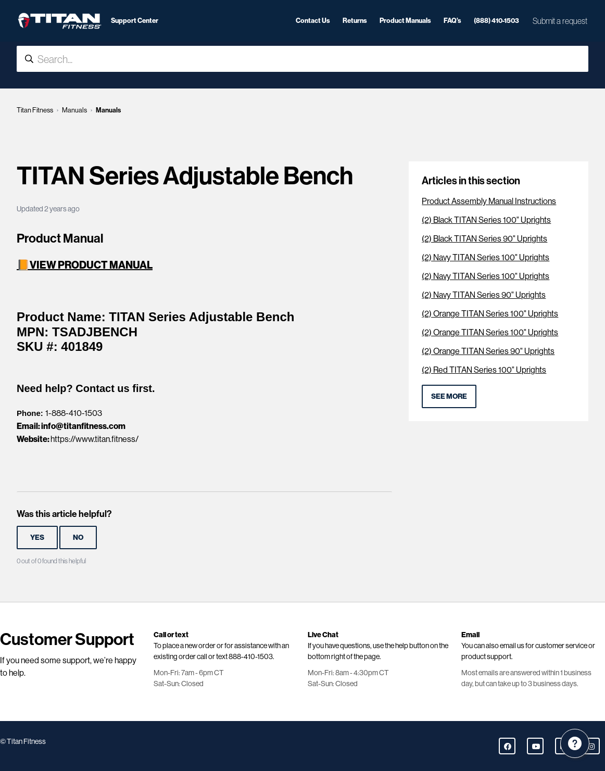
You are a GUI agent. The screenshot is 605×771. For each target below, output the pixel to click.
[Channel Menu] (574, 743)
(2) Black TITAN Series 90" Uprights (484, 239)
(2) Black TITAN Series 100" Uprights (486, 220)
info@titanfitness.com (83, 426)
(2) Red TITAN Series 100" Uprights (484, 370)
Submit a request (560, 21)
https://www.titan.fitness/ (94, 439)
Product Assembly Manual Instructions (489, 201)
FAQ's (452, 20)
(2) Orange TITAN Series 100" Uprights (490, 314)
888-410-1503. (251, 656)
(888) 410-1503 (496, 20)
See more (449, 396)
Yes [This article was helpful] (37, 537)
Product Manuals (405, 20)
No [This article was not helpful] (78, 537)
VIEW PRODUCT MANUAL (91, 264)
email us (512, 645)
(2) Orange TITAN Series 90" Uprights (488, 351)
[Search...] (302, 59)
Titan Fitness (35, 110)
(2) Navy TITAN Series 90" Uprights (484, 295)
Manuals (74, 110)
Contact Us (313, 20)
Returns (355, 20)
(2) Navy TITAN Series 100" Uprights (485, 257)
